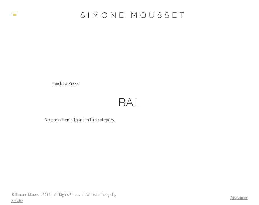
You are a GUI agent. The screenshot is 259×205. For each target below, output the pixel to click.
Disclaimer (239, 197)
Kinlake (17, 200)
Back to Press (66, 83)
